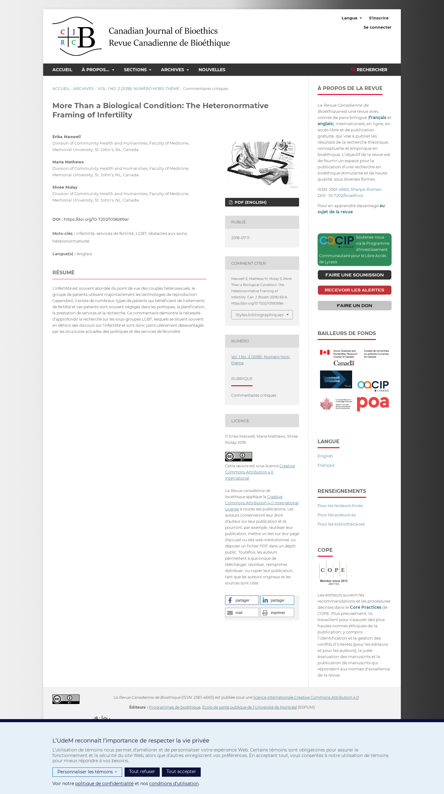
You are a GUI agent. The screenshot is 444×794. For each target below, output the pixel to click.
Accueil (62, 69)
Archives (173, 69)
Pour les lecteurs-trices (340, 505)
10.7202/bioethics (345, 195)
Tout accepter (181, 771)
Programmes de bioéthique (174, 707)
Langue (350, 17)
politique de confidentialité (104, 783)
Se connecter (378, 27)
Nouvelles (212, 69)
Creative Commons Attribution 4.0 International (260, 472)
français (377, 117)
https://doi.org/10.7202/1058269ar (96, 219)
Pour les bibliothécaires (341, 524)
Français (326, 465)
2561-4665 (339, 189)
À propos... (96, 69)
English (325, 455)
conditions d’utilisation (174, 783)
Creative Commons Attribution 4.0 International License (261, 502)
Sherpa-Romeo (366, 189)
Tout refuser (142, 771)
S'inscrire (378, 17)
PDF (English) (250, 202)
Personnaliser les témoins (87, 772)
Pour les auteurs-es (337, 514)
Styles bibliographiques (259, 314)
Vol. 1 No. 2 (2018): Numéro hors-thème (138, 88)
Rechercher (369, 69)
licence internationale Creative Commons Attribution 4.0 (306, 697)
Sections (136, 69)
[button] (242, 600)
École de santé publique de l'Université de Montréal (249, 707)
